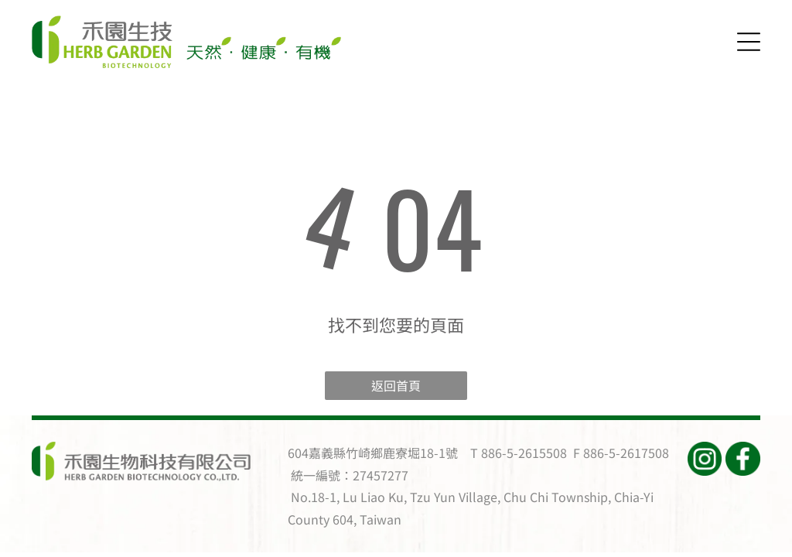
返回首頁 (396, 385)
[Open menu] (748, 41)
